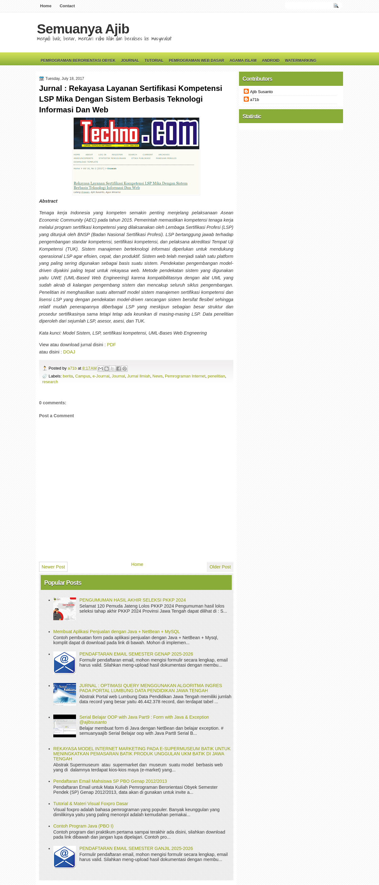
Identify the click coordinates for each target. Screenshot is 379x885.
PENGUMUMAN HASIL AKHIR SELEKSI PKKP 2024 (132, 600)
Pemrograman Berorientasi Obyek (78, 60)
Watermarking (300, 60)
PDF (111, 344)
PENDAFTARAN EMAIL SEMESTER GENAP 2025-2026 (136, 653)
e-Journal (100, 376)
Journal (130, 60)
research (50, 381)
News (158, 376)
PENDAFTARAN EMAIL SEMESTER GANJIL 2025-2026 (136, 848)
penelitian (216, 376)
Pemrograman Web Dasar (196, 60)
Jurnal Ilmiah (138, 376)
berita (68, 376)
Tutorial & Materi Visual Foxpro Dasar (90, 803)
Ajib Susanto (261, 91)
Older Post (220, 566)
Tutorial (153, 60)
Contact (67, 5)
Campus (82, 376)
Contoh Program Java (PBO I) (83, 826)
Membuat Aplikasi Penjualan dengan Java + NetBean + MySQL (116, 631)
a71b (73, 368)
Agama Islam (243, 60)
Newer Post (53, 566)
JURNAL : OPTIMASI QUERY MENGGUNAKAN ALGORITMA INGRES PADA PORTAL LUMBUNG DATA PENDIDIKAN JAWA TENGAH (150, 688)
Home (45, 5)
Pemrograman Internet (185, 376)
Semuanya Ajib (83, 28)
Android (270, 60)
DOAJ (69, 351)
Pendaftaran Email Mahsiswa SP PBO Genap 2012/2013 (110, 781)
